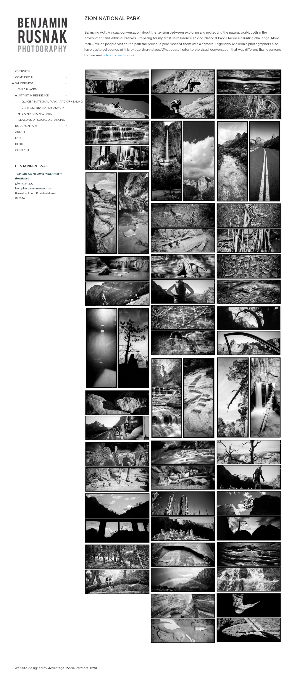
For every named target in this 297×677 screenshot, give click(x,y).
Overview (23, 71)
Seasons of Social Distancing (41, 119)
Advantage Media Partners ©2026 (74, 668)
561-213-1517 (24, 183)
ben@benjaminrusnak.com (33, 188)
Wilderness (24, 83)
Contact (22, 150)
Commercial (24, 77)
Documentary (26, 125)
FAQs (18, 138)
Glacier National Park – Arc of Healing (45, 101)
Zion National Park (37, 113)
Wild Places (27, 89)
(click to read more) (118, 55)
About (20, 131)
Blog (19, 144)
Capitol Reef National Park (43, 107)
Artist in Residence (33, 95)
